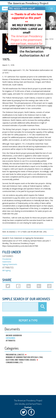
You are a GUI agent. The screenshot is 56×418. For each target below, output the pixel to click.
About (6, 8)
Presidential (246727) (16, 354)
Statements (6, 262)
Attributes (10, 340)
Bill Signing (6, 270)
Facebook (32, 413)
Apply (42, 306)
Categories (10, 338)
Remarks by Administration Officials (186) (24, 357)
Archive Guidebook (14, 335)
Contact (28, 407)
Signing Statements (9, 264)
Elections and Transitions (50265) (22, 360)
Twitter (24, 413)
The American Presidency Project (28, 3)
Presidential (6, 259)
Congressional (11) (14, 362)
